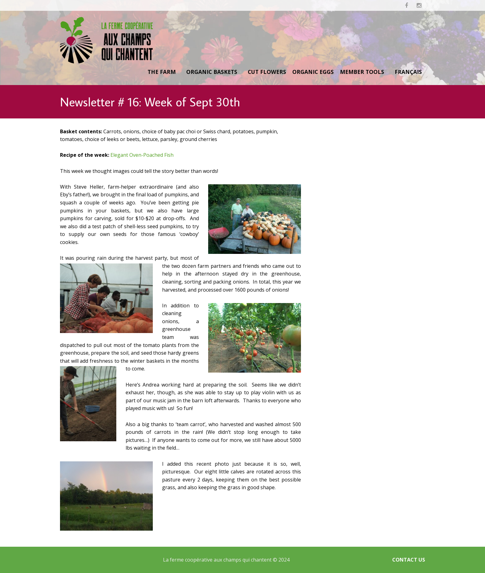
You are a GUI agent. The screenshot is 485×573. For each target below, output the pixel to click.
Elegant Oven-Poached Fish (142, 155)
